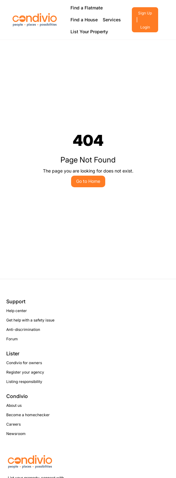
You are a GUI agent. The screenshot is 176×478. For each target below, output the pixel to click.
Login (145, 27)
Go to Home (88, 181)
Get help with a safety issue (30, 320)
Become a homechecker (28, 414)
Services (112, 19)
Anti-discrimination (23, 329)
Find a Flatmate (86, 7)
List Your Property (89, 31)
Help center (16, 310)
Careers (13, 424)
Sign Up (145, 13)
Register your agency (25, 372)
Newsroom (16, 433)
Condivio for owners (24, 362)
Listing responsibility (24, 381)
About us (14, 405)
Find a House (84, 19)
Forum (12, 339)
